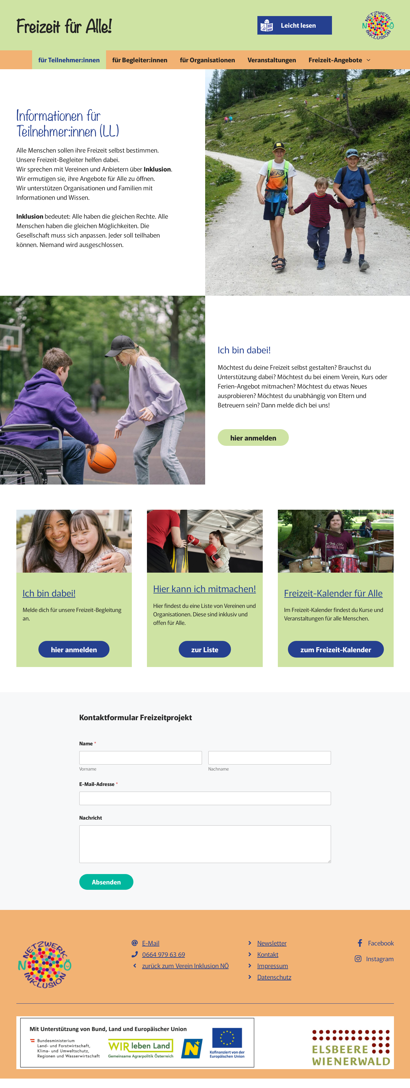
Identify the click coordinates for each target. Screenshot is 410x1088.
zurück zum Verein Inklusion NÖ (185, 965)
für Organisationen (207, 59)
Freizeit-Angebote (343, 59)
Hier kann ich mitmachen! (204, 588)
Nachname (218, 768)
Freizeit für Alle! (64, 25)
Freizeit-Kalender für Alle (333, 592)
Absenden (106, 881)
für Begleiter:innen (139, 59)
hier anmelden (253, 437)
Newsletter (272, 942)
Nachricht (90, 818)
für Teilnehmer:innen (69, 59)
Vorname (87, 768)
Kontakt (267, 954)
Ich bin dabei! (49, 592)
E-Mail (151, 942)
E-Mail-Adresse (98, 784)
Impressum (272, 965)
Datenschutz (274, 976)
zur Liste (204, 649)
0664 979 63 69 (163, 954)
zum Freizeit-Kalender (335, 649)
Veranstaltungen (272, 59)
